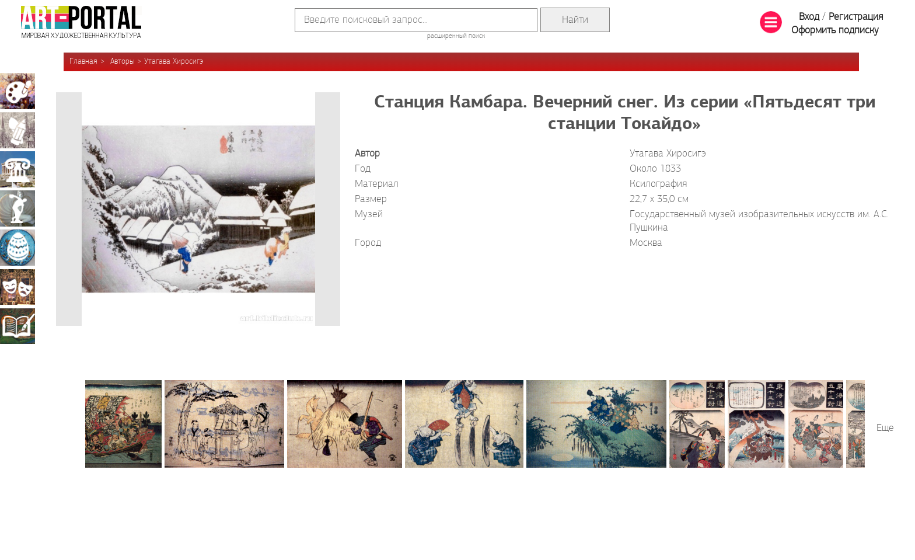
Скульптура (17, 208)
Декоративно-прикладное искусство (17, 247)
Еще (885, 428)
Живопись (17, 91)
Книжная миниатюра (17, 326)
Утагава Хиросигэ (173, 61)
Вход (809, 17)
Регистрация (856, 17)
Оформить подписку (835, 30)
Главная (83, 61)
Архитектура (17, 169)
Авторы (122, 61)
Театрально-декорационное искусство (17, 287)
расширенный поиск (456, 36)
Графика (17, 130)
